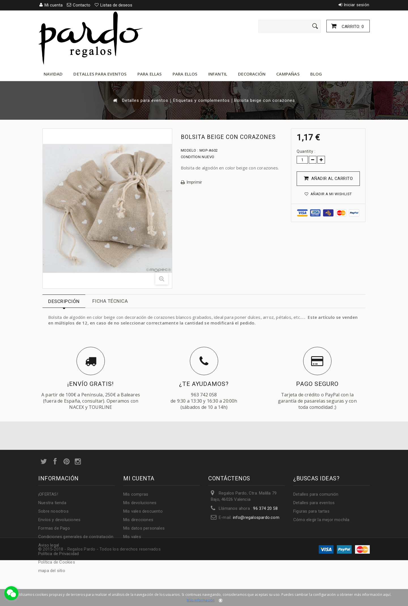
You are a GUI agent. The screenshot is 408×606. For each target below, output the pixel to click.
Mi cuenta (138, 478)
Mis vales (132, 536)
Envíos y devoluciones (59, 519)
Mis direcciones (138, 519)
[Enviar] (315, 26)
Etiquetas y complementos (201, 100)
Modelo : (189, 150)
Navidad (53, 74)
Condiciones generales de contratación (75, 536)
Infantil (218, 74)
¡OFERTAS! (48, 494)
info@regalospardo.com (256, 517)
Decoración (251, 74)
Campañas (287, 74)
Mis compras (135, 494)
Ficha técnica (110, 301)
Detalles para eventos (99, 74)
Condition (191, 157)
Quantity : (306, 151)
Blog (316, 74)
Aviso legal (48, 545)
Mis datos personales (144, 528)
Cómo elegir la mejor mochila (321, 519)
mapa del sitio (51, 570)
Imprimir (194, 182)
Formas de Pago (54, 528)
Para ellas (149, 74)
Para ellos (185, 74)
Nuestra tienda (52, 502)
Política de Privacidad (58, 553)
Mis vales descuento (143, 511)
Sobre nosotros (53, 511)
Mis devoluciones (139, 502)
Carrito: (352, 26)
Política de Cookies (56, 562)
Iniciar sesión (356, 4)
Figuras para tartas (311, 511)
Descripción (64, 301)
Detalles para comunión (315, 494)
